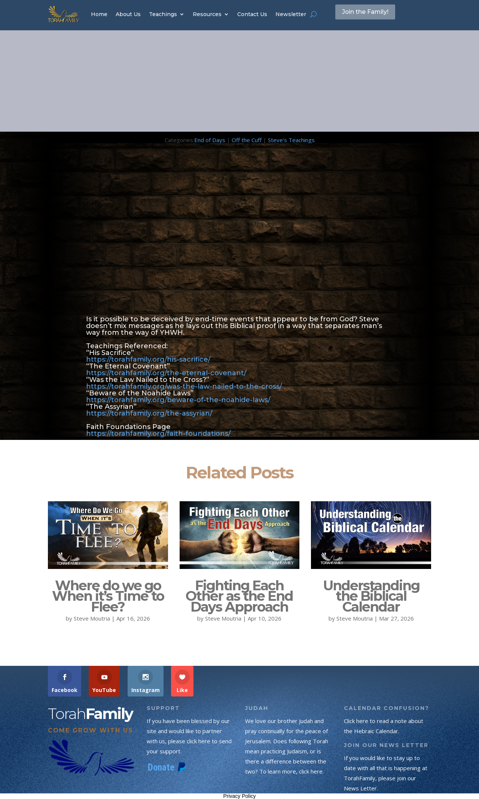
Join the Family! (374, 13)
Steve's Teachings (291, 140)
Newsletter (290, 14)
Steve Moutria (92, 618)
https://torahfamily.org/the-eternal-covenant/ (166, 373)
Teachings (163, 14)
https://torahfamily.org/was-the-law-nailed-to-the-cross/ (184, 386)
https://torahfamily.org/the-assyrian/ (149, 413)
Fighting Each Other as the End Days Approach (239, 596)
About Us (128, 14)
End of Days (209, 140)
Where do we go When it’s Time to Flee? (108, 596)
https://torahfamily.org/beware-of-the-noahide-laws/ (178, 400)
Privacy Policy (239, 796)
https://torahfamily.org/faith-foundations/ (158, 433)
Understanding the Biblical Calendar (371, 596)
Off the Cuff (247, 140)
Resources (207, 14)
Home (99, 14)
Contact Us (252, 14)
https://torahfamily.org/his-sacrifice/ (148, 359)
